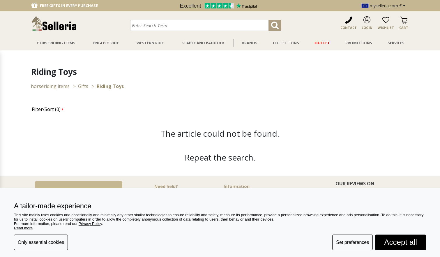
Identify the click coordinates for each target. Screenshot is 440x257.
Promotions (358, 42)
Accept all (400, 242)
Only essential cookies (41, 242)
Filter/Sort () (47, 109)
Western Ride (150, 42)
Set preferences (352, 242)
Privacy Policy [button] (90, 223)
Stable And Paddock (203, 42)
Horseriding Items (56, 42)
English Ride (106, 42)
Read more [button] (23, 228)
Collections (286, 42)
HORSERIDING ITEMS (50, 86)
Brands (249, 42)
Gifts (83, 86)
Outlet (322, 42)
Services (396, 42)
